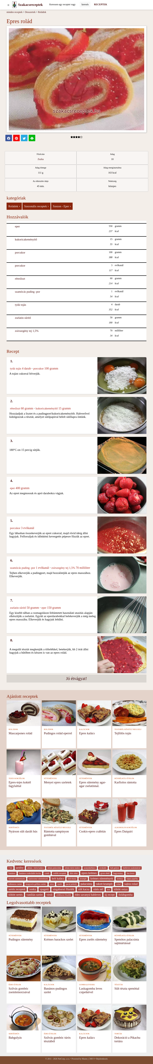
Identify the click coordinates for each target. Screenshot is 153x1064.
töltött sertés (16, 894)
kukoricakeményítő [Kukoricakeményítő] (26, 239)
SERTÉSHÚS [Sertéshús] (14, 827)
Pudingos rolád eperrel (58, 733)
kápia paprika (132, 879)
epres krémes (89, 873)
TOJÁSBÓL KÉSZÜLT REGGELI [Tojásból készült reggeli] (127, 729)
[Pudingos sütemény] (24, 919)
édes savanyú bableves (88, 894)
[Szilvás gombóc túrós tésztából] (59, 1017)
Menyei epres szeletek (58, 782)
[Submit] (85, 4)
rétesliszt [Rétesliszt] (20, 278)
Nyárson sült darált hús (23, 831)
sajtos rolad (131, 883)
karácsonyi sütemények (38, 879)
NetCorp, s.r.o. (64, 1059)
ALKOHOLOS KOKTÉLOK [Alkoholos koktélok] (125, 827)
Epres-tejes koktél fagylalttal (20, 784)
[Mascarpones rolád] (24, 713)
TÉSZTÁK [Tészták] (118, 985)
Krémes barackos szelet (58, 939)
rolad (118, 884)
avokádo (102, 868)
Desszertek (30, 12)
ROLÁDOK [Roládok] (13, 729)
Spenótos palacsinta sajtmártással (126, 941)
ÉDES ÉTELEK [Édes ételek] (15, 985)
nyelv (60, 884)
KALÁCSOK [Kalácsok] (84, 729)
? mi (10, 868)
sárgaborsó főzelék (63, 889)
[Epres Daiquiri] (129, 811)
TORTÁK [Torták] (118, 1034)
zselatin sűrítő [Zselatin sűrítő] (23, 317)
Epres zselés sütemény (93, 939)
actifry (19, 867)
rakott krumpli (104, 883)
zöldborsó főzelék (63, 895)
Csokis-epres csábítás (92, 831)
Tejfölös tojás (122, 733)
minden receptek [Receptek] (14, 12)
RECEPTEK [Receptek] (100, 4)
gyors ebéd (105, 873)
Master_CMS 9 (88, 1059)
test (108, 889)
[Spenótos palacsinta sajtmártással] (129, 919)
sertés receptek (17, 889)
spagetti (44, 889)
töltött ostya (120, 889)
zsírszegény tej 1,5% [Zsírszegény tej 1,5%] (27, 330)
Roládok (42, 12)
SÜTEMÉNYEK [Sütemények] (50, 778)
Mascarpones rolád (20, 733)
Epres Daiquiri (123, 831)
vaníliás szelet (34, 894)
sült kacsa (83, 889)
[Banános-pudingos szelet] (59, 968)
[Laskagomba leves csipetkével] (94, 968)
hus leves (130, 873)
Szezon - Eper (62, 206)
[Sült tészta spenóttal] (129, 968)
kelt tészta (72, 879)
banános (12, 873)
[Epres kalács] (94, 713)
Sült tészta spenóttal (126, 988)
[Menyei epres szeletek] (59, 762)
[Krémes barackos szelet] (59, 919)
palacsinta (86, 883)
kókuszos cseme (15, 884)
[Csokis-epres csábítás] (94, 811)
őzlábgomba (125, 894)
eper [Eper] (17, 226)
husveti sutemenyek (17, 879)
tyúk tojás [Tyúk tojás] (20, 304)
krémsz (120, 879)
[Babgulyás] (24, 1017)
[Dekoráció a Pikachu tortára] (129, 1017)
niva (52, 884)
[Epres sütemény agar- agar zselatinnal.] (94, 762)
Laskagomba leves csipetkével (90, 990)
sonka (32, 889)
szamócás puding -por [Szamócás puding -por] (27, 291)
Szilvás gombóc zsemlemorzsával (19, 990)
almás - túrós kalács (35, 868)
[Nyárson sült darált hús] (24, 811)
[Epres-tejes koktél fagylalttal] (24, 762)
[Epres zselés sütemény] (94, 919)
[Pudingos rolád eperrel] (59, 713)
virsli (49, 894)
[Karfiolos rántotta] (129, 762)
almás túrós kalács (72, 868)
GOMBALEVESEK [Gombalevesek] (87, 985)
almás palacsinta (54, 868)
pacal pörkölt (71, 884)
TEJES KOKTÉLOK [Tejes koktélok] (17, 778)
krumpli (83, 879)
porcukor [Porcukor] (20, 252)
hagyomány (118, 873)
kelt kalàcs (58, 878)
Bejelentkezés (102, 1059)
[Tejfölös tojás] (129, 713)
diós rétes (74, 873)
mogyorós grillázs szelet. (36, 884)
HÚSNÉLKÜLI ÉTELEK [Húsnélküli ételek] (124, 778)
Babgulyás (15, 1037)
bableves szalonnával (131, 868)
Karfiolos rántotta (125, 782)
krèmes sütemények (101, 878)
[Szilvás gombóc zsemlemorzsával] (24, 968)
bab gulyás (114, 868)
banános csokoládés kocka (30, 873)
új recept (110, 894)
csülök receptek (59, 873)
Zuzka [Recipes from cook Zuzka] (41, 159)
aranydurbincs (89, 868)
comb (47, 873)
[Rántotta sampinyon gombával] (59, 811)
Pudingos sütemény (21, 939)
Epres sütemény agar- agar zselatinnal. (92, 784)
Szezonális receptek (36, 206)
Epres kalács (87, 733)
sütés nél (98, 889)
